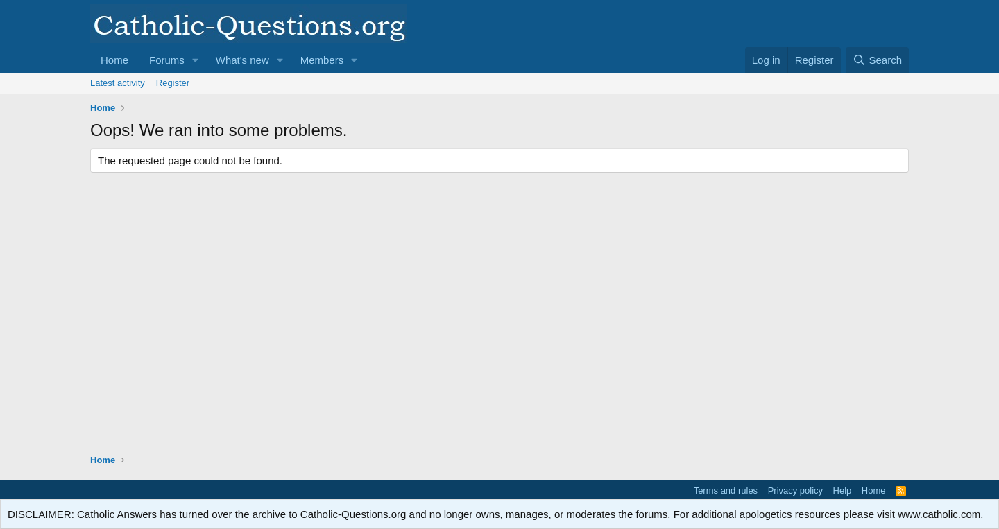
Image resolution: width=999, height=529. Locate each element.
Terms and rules (726, 490)
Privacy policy (795, 490)
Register (172, 83)
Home (114, 60)
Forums (167, 60)
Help (842, 490)
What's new (242, 60)
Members (322, 60)
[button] (195, 60)
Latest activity (117, 83)
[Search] (877, 60)
